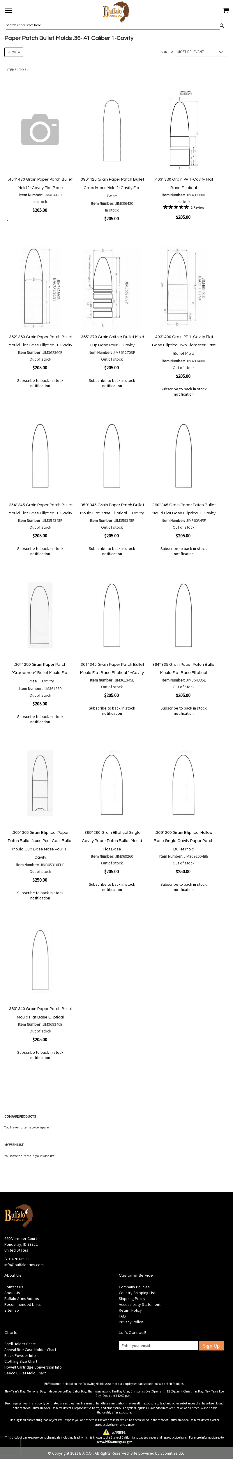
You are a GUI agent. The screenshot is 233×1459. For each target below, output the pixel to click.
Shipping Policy (132, 1298)
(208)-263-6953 (16, 1258)
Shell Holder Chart (20, 1343)
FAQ (122, 1316)
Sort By (167, 52)
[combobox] (113, 25)
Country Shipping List (137, 1292)
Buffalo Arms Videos (21, 1298)
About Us (12, 1292)
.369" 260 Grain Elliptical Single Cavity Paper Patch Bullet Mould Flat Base (112, 841)
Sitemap (11, 1310)
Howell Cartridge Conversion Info (33, 1367)
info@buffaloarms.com (24, 1264)
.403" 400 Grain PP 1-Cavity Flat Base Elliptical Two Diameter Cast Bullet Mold (184, 345)
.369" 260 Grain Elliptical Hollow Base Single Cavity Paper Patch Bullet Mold (183, 841)
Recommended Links (22, 1304)
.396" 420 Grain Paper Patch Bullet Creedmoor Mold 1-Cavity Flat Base (112, 187)
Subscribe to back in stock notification (40, 383)
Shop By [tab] (14, 52)
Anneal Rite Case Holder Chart (30, 1349)
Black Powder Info (20, 1355)
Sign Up (211, 1345)
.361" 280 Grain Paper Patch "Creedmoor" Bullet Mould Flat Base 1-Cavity (40, 673)
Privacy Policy (131, 1322)
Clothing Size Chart (20, 1361)
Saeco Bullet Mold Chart (25, 1373)
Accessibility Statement (139, 1304)
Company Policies (134, 1286)
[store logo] (117, 13)
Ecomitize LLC (172, 1453)
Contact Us (13, 1286)
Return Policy (130, 1310)
